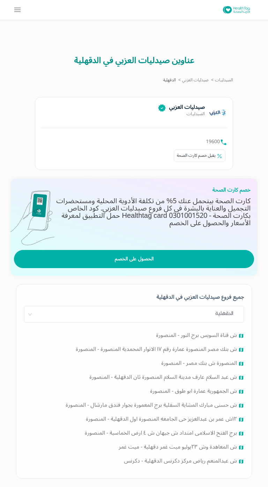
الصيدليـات (224, 80)
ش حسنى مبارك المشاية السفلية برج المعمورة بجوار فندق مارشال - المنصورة (152, 405)
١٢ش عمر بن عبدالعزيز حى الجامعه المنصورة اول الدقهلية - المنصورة (162, 419)
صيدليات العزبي (195, 80)
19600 (213, 141)
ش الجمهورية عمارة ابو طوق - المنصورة (194, 391)
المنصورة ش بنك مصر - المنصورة (199, 363)
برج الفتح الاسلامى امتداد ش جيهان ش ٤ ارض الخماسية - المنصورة (161, 433)
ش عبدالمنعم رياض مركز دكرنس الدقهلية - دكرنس (181, 461)
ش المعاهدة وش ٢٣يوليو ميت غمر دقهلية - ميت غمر (178, 447)
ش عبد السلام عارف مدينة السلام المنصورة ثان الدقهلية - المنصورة (163, 377)
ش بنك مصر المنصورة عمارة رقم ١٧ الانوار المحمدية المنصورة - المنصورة (157, 349)
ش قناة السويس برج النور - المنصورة (197, 335)
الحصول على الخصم (134, 259)
